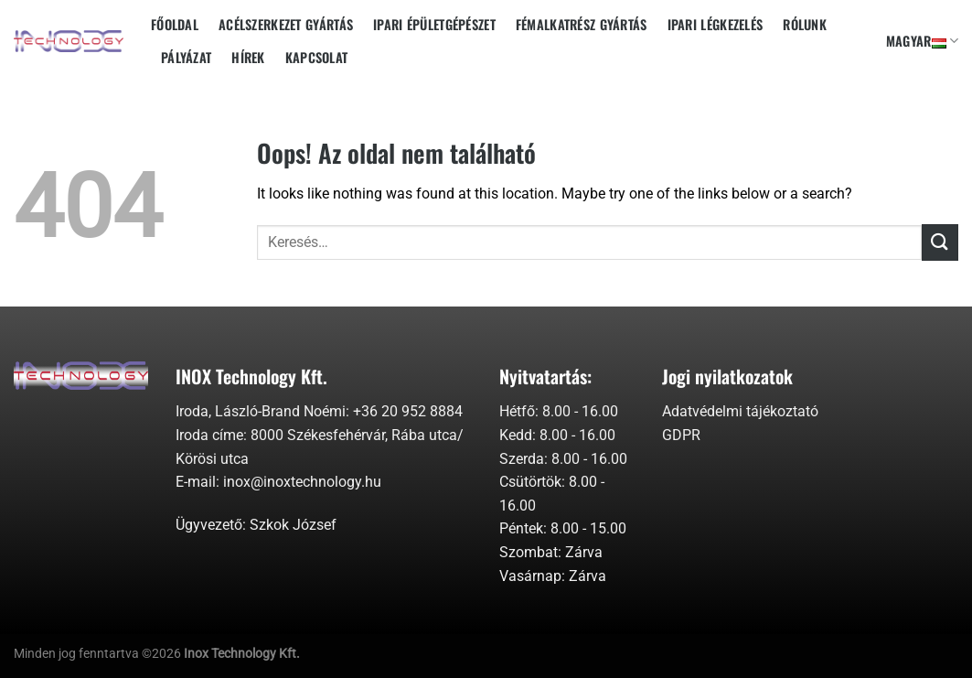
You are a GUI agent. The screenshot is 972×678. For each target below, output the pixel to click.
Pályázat (186, 57)
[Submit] (940, 242)
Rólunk (805, 24)
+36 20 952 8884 (408, 411)
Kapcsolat (316, 57)
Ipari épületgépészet (434, 24)
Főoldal (174, 24)
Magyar (922, 40)
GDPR (681, 435)
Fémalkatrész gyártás (581, 24)
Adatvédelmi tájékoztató (740, 411)
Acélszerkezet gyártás (286, 24)
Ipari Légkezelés (716, 24)
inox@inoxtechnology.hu (302, 481)
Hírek (247, 57)
